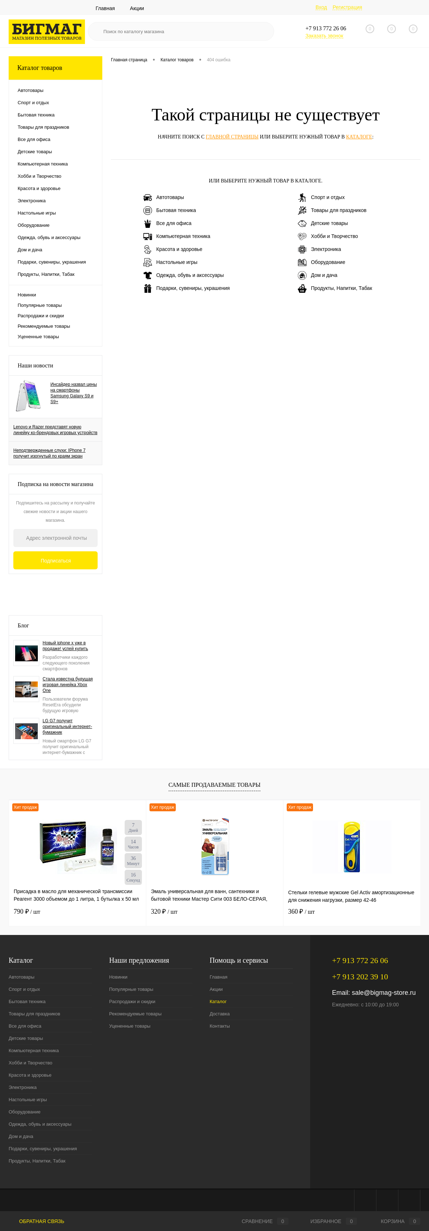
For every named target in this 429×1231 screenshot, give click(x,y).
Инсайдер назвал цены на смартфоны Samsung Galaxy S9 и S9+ (73, 393)
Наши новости (35, 365)
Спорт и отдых (321, 197)
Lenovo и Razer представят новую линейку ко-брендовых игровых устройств (55, 429)
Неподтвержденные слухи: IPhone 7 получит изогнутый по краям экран (49, 453)
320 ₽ (164, 911)
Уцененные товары (38, 336)
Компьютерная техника (176, 236)
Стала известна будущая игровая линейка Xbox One (68, 684)
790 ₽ (27, 911)
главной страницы (232, 137)
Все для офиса (167, 223)
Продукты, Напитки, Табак (335, 288)
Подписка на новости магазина (55, 484)
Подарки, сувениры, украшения (186, 288)
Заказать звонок (324, 36)
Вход (321, 7)
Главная (105, 8)
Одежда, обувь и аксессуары (183, 275)
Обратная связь (36, 1221)
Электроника (319, 249)
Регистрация (347, 7)
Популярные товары (40, 305)
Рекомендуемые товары (44, 326)
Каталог (218, 1001)
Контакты (220, 1026)
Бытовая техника (169, 210)
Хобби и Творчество (328, 236)
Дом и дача (317, 275)
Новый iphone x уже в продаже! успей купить (65, 645)
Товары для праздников (332, 210)
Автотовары (163, 197)
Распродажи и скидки (41, 315)
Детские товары (323, 223)
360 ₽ (301, 911)
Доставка (220, 1013)
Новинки (27, 294)
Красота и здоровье (172, 249)
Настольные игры (170, 262)
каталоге (359, 137)
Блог (23, 625)
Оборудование (321, 262)
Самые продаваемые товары (214, 785)
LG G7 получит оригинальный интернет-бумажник (67, 726)
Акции (137, 8)
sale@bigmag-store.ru (384, 992)
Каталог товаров (55, 68)
